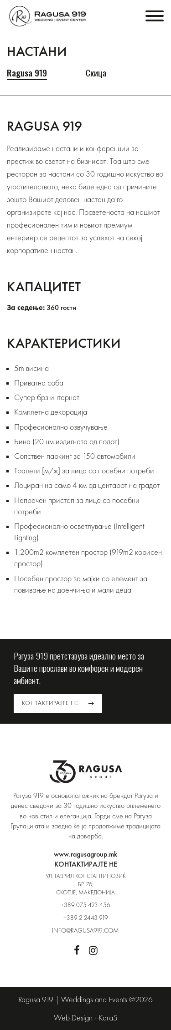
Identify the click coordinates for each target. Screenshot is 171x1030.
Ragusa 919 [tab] (27, 73)
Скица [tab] (96, 73)
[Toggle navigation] (154, 16)
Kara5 (108, 1017)
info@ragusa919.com (85, 930)
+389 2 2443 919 (85, 917)
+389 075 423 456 (85, 905)
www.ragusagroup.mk (85, 854)
